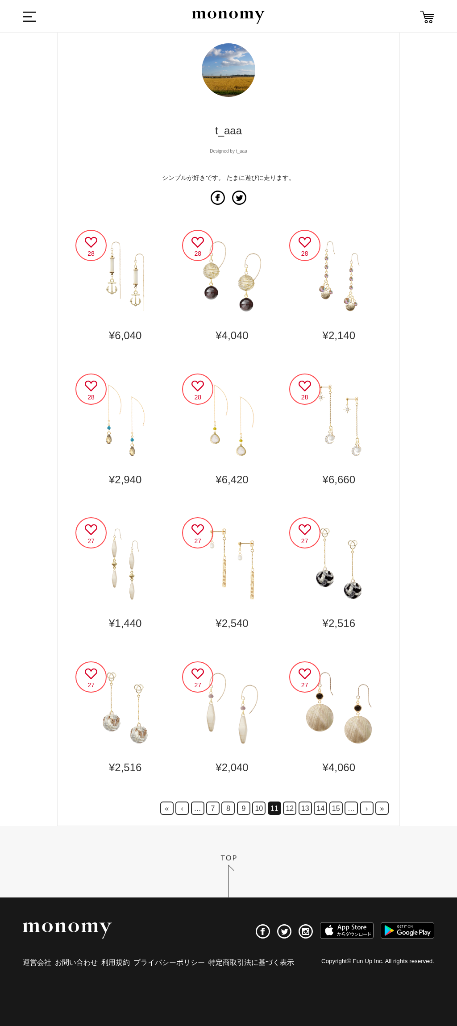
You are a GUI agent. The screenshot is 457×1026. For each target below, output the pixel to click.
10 (259, 808)
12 (290, 808)
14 (320, 808)
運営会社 (37, 962)
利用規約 (115, 962)
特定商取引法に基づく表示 (251, 962)
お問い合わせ (76, 962)
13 (305, 808)
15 (336, 808)
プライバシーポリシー (169, 962)
